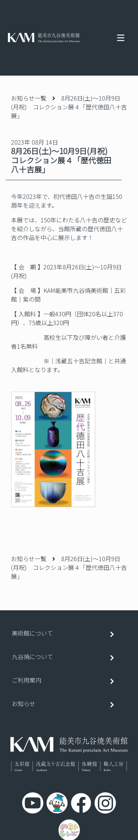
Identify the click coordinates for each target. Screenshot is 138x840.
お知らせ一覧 (28, 98)
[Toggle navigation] (120, 37)
